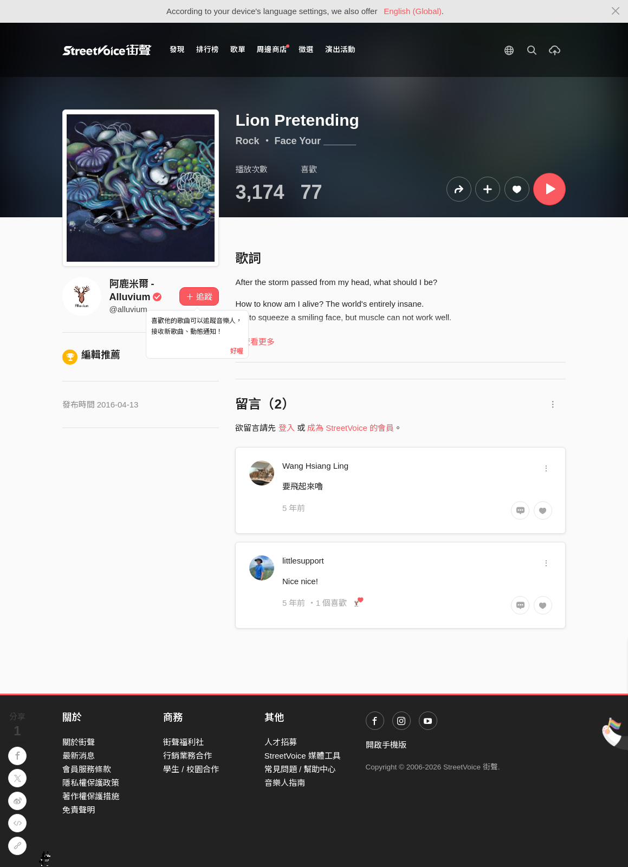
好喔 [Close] (236, 351)
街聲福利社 (183, 742)
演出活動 (340, 50)
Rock (247, 140)
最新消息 (78, 755)
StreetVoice (107, 49)
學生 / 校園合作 (191, 769)
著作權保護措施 (90, 796)
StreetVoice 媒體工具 (302, 755)
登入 (287, 427)
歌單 (237, 50)
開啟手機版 (386, 744)
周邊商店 (273, 49)
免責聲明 (78, 809)
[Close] (616, 11)
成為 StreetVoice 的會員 (350, 427)
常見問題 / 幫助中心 (300, 769)
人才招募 (280, 742)
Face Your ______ (315, 140)
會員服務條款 (86, 769)
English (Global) (413, 11)
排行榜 (207, 50)
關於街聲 (78, 742)
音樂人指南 (284, 782)
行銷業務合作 (187, 755)
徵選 (306, 50)
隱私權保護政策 (90, 782)
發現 (177, 50)
